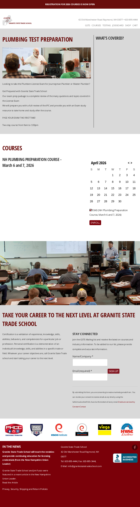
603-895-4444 (131, 19)
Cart (135, 25)
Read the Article (10, 482)
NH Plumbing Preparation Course (31, 159)
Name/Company (82, 356)
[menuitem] (87, 25)
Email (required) (82, 371)
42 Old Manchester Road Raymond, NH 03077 (100, 19)
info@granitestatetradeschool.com (84, 466)
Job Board (117, 25)
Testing (106, 25)
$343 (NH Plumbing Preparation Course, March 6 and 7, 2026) (108, 212)
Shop (128, 25)
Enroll (95, 222)
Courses (96, 25)
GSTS (87, 25)
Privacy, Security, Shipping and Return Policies (25, 489)
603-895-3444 (89, 461)
